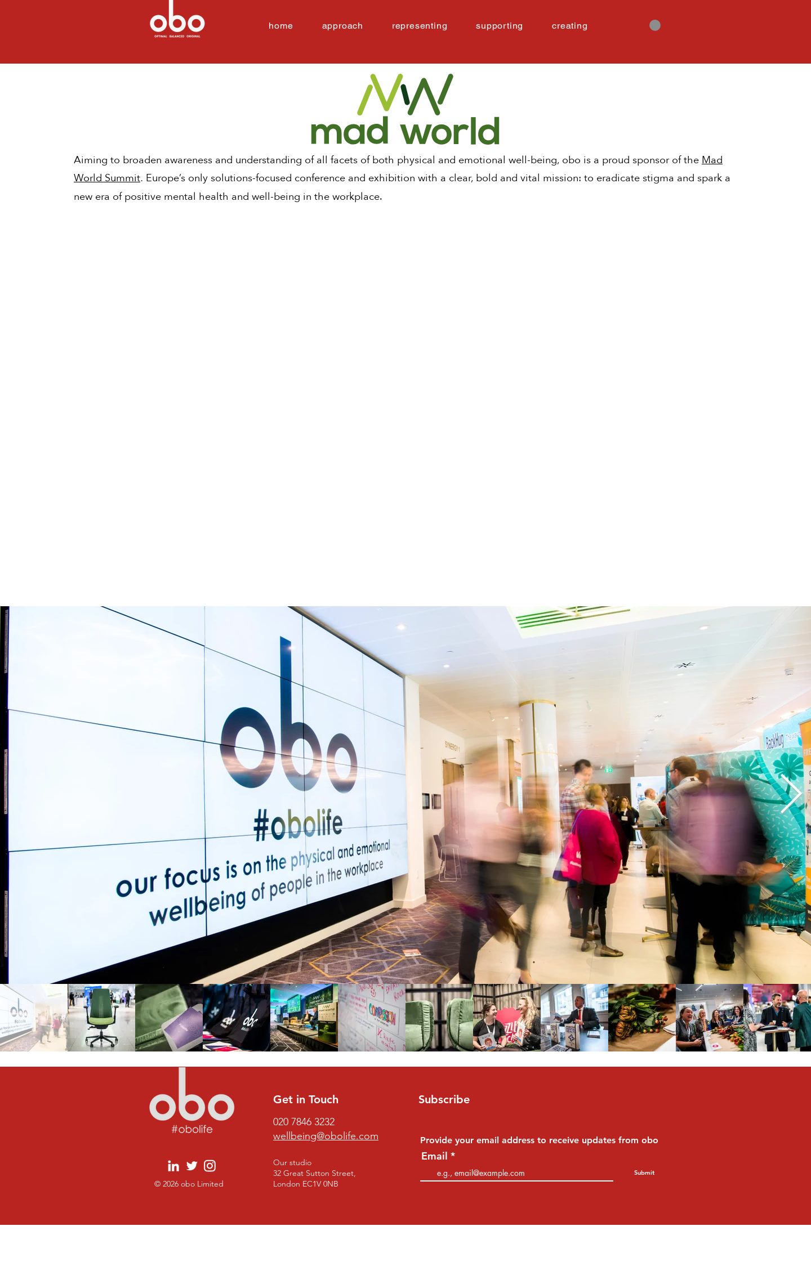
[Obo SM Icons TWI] (192, 1166)
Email (434, 1156)
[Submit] (644, 1173)
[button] (655, 25)
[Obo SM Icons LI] (174, 1166)
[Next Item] (791, 794)
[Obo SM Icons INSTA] (210, 1166)
